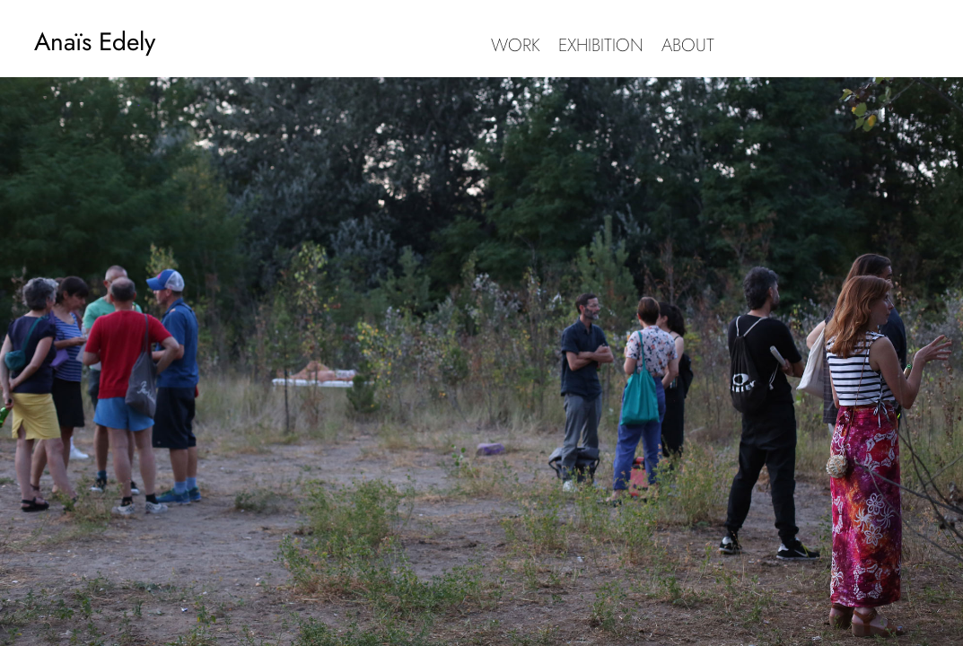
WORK (515, 45)
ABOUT (687, 45)
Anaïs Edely (94, 41)
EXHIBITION (600, 45)
